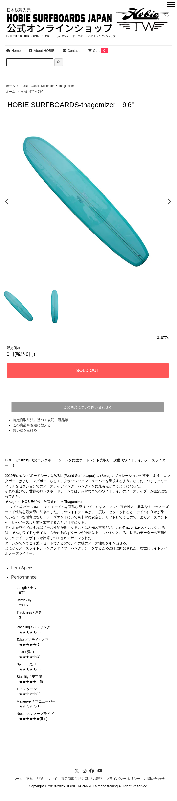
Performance (24, 577)
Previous (7, 201)
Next (168, 201)
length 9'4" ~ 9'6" (32, 91)
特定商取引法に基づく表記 (81, 779)
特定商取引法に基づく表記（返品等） (42, 420)
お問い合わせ (154, 779)
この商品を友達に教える (32, 425)
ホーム (10, 86)
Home (13, 51)
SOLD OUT (87, 370)
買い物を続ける (25, 430)
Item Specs (22, 568)
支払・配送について (41, 779)
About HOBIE (41, 51)
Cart (93, 51)
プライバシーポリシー (123, 779)
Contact (71, 51)
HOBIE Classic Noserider (37, 86)
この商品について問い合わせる (88, 407)
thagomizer (66, 86)
